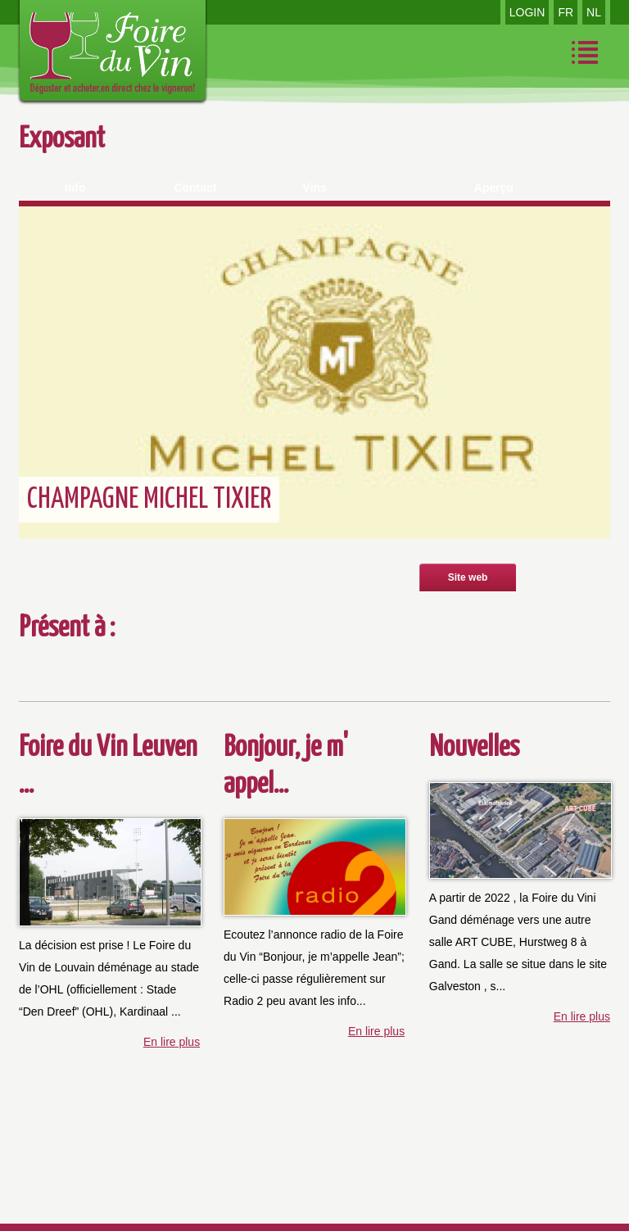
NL (593, 12)
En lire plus (171, 1041)
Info (75, 187)
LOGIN (527, 12)
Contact (195, 187)
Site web (468, 577)
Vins (315, 187)
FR (565, 12)
